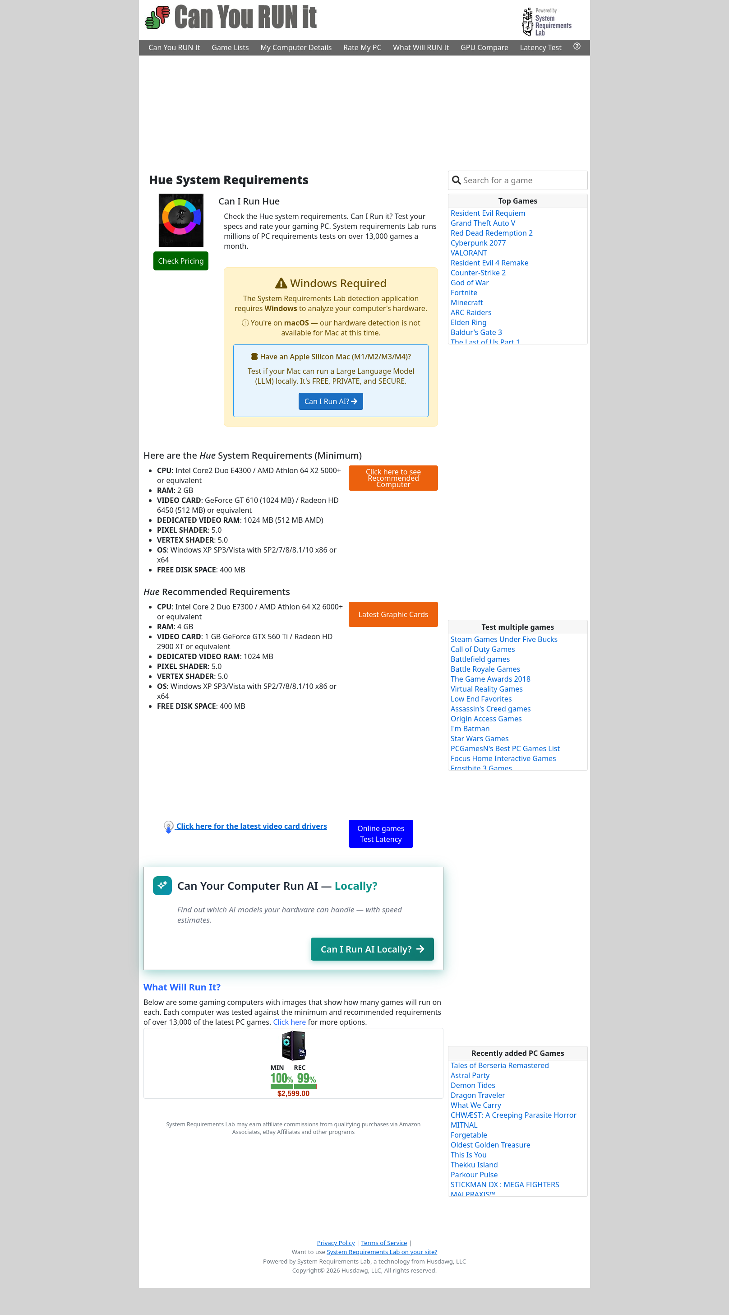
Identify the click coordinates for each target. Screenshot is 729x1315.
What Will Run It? (182, 987)
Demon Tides (473, 1085)
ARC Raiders (471, 312)
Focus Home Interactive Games (503, 758)
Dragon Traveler (478, 1095)
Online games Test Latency (380, 833)
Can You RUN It (174, 47)
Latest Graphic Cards (394, 614)
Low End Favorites (481, 699)
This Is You (469, 1155)
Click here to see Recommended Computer (393, 478)
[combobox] (523, 180)
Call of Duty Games (483, 649)
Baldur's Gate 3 (476, 332)
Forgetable (469, 1135)
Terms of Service (384, 1243)
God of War (470, 283)
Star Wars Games (480, 738)
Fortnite (464, 292)
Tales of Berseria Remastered (500, 1065)
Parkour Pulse (474, 1175)
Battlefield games (480, 659)
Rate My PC (362, 47)
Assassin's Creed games (491, 709)
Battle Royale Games (485, 669)
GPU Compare (484, 47)
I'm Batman (470, 729)
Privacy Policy (336, 1243)
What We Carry (476, 1105)
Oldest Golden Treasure (491, 1145)
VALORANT (469, 253)
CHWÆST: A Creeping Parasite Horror (514, 1115)
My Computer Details (296, 47)
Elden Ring (469, 322)
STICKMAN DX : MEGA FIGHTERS (505, 1185)
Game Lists (230, 47)
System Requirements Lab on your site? (382, 1252)
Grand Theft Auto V (483, 223)
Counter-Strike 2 (478, 273)
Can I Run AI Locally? (372, 949)
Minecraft (467, 302)
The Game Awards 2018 (491, 679)
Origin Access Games (486, 719)
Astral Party (470, 1075)
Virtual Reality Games (487, 689)
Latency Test (541, 47)
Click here (289, 1022)
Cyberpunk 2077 (478, 243)
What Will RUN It (421, 47)
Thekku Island (474, 1165)
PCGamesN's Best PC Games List (505, 748)
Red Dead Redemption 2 (492, 233)
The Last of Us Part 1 (485, 342)
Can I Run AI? (331, 401)
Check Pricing (180, 261)
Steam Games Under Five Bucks (504, 639)
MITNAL (464, 1125)
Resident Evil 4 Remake (490, 263)
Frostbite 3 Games (481, 768)
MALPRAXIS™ (473, 1194)
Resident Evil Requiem (488, 213)
